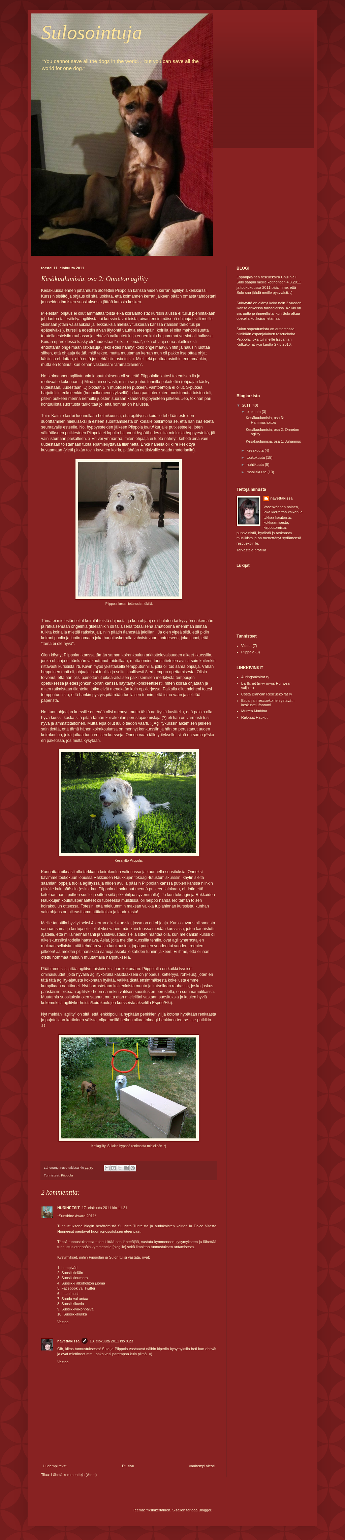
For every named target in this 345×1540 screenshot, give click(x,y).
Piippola (67, 1175)
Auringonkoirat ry (255, 677)
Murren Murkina (254, 711)
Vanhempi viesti (202, 1466)
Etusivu (128, 1466)
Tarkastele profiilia (251, 550)
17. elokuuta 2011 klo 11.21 (104, 1208)
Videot (246, 646)
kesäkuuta (255, 450)
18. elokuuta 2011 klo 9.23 (111, 1341)
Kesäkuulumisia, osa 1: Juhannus (273, 441)
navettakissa (68, 1341)
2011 (247, 405)
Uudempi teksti (55, 1466)
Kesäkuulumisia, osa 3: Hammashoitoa (265, 420)
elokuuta (254, 412)
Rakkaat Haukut (254, 717)
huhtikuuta (256, 465)
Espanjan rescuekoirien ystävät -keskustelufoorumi (268, 702)
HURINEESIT (68, 1208)
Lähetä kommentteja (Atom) (74, 1475)
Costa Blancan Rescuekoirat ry (266, 694)
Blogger (205, 1510)
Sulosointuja (91, 32)
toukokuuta (256, 457)
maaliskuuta (257, 472)
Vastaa (62, 1322)
